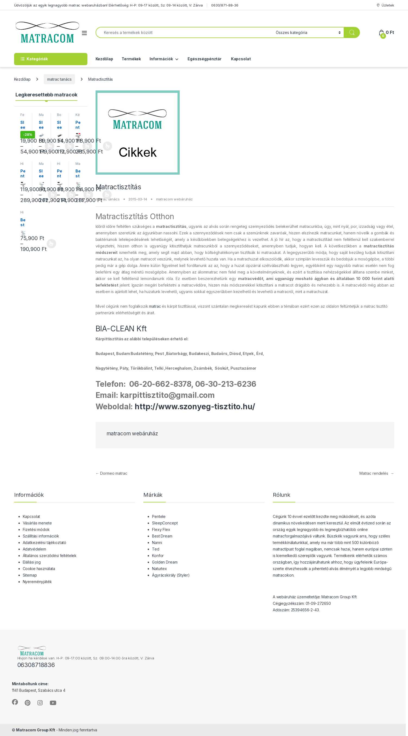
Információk (161, 58)
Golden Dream (164, 562)
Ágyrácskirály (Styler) (171, 575)
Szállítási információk (41, 536)
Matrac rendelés (376, 473)
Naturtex (159, 568)
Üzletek (385, 5)
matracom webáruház (174, 199)
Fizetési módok (36, 529)
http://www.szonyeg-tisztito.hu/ (195, 406)
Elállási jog (32, 562)
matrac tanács (59, 79)
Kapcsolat (240, 58)
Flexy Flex (161, 529)
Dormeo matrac (111, 473)
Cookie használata (39, 568)
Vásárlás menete (37, 523)
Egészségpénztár (204, 58)
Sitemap (30, 575)
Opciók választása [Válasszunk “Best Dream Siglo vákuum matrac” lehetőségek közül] (51, 243)
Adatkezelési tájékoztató (45, 542)
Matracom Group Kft (35, 730)
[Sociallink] (15, 702)
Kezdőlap (104, 58)
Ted (155, 549)
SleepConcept (165, 523)
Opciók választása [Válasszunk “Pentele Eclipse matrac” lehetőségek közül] (107, 146)
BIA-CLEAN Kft (121, 328)
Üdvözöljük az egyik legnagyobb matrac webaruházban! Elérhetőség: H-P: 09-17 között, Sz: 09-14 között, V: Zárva (108, 5)
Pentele (159, 516)
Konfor (158, 555)
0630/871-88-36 (224, 5)
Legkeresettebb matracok (46, 94)
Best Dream (162, 536)
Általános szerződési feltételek (50, 555)
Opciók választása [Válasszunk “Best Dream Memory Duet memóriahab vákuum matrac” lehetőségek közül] (107, 194)
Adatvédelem (34, 549)
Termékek (131, 58)
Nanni (157, 542)
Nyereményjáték (37, 581)
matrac (155, 306)
